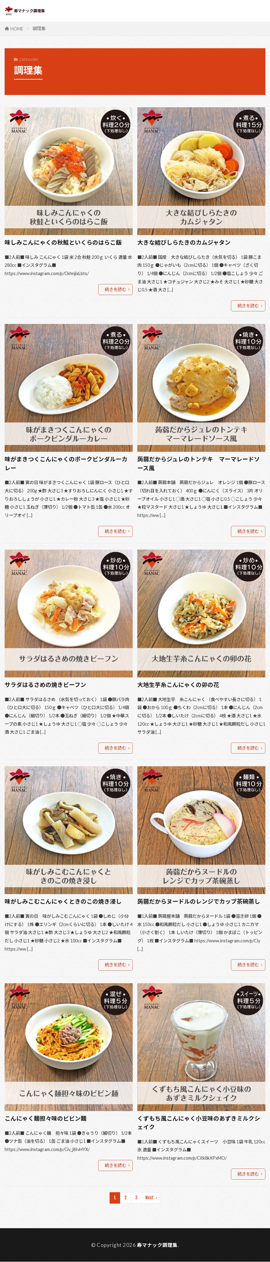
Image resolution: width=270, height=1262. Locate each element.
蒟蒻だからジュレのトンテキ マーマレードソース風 (198, 463)
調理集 (39, 28)
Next (149, 1198)
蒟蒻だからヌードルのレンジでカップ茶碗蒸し (198, 901)
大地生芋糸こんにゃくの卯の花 (178, 684)
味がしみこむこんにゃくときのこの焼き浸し (63, 901)
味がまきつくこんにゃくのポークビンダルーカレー (66, 463)
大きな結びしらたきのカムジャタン (184, 242)
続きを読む (115, 289)
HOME (16, 28)
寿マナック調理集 (157, 1245)
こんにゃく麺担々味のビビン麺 (46, 1118)
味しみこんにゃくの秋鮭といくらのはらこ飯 (63, 242)
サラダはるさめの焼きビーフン (45, 684)
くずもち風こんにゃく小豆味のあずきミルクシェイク (198, 1123)
